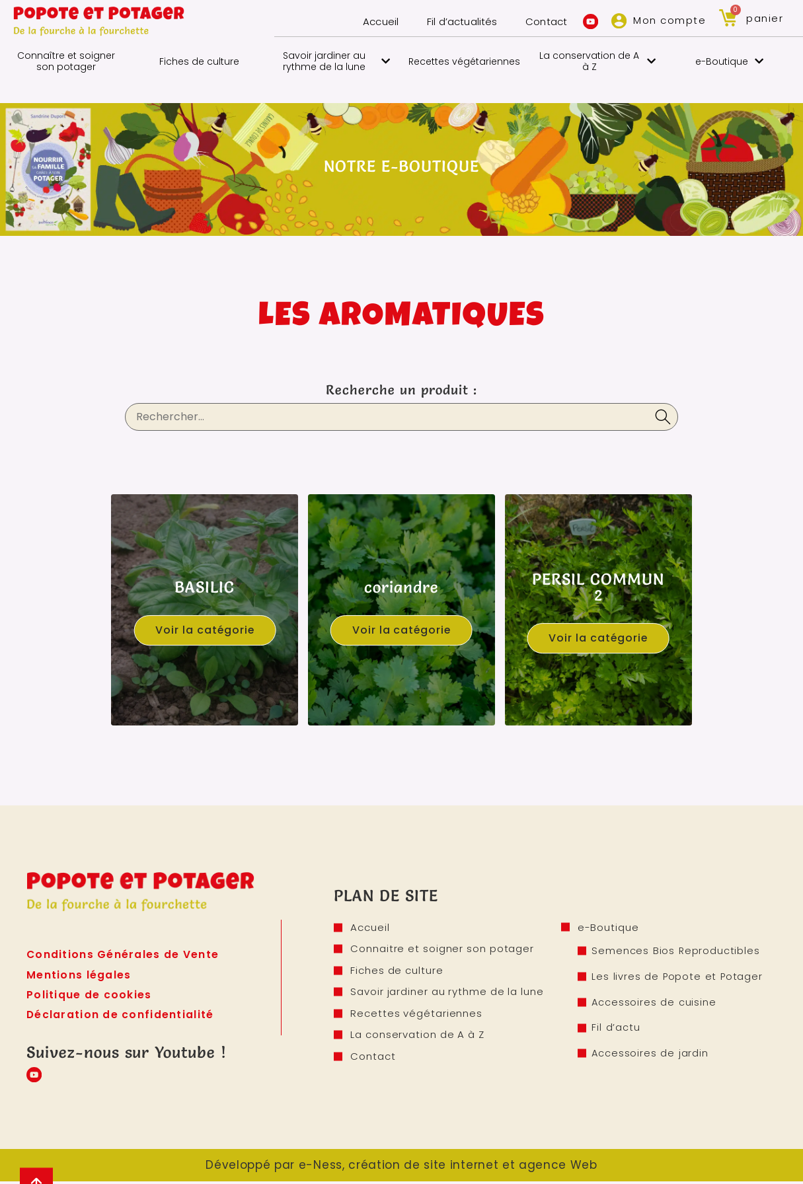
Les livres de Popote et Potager (678, 977)
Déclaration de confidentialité (121, 1015)
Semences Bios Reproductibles (677, 952)
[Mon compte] (618, 21)
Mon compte (669, 20)
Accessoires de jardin (651, 1055)
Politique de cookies (89, 995)
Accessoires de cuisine (655, 1003)
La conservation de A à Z (597, 61)
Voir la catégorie (205, 630)
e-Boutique (729, 61)
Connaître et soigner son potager (66, 61)
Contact (542, 21)
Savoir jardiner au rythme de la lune (336, 61)
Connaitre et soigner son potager (442, 950)
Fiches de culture (199, 61)
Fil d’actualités (457, 21)
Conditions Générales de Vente (123, 954)
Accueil (374, 21)
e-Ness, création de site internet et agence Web (448, 1167)
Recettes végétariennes (464, 61)
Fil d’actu (618, 1029)
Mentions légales (79, 974)
